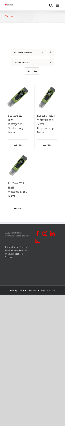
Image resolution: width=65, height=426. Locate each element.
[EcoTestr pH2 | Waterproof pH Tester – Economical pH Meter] (47, 97)
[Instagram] (44, 233)
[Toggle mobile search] (51, 5)
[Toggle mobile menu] (58, 5)
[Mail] (37, 240)
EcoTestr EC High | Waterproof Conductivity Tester (15, 124)
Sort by (23, 52)
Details (19, 144)
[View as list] (35, 71)
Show (21, 62)
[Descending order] (50, 52)
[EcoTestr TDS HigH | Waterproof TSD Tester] (18, 165)
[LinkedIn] (52, 233)
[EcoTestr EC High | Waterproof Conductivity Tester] (18, 97)
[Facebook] (37, 233)
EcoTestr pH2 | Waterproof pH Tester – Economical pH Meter (46, 124)
